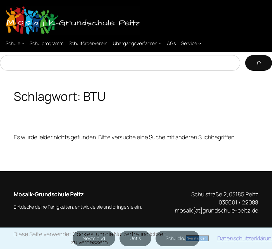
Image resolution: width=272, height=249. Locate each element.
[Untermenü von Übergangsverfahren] (160, 43)
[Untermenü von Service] (199, 43)
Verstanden (197, 238)
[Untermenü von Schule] (23, 43)
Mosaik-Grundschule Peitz (49, 194)
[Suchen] (258, 63)
